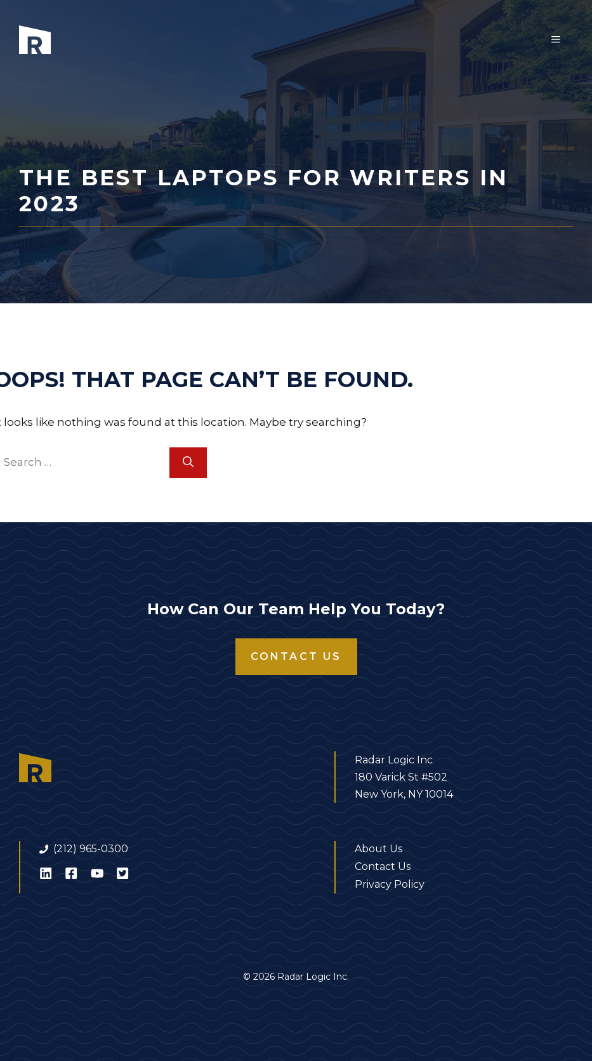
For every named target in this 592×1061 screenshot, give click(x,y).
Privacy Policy (389, 884)
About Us (378, 849)
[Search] (188, 462)
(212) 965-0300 (90, 849)
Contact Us (296, 656)
